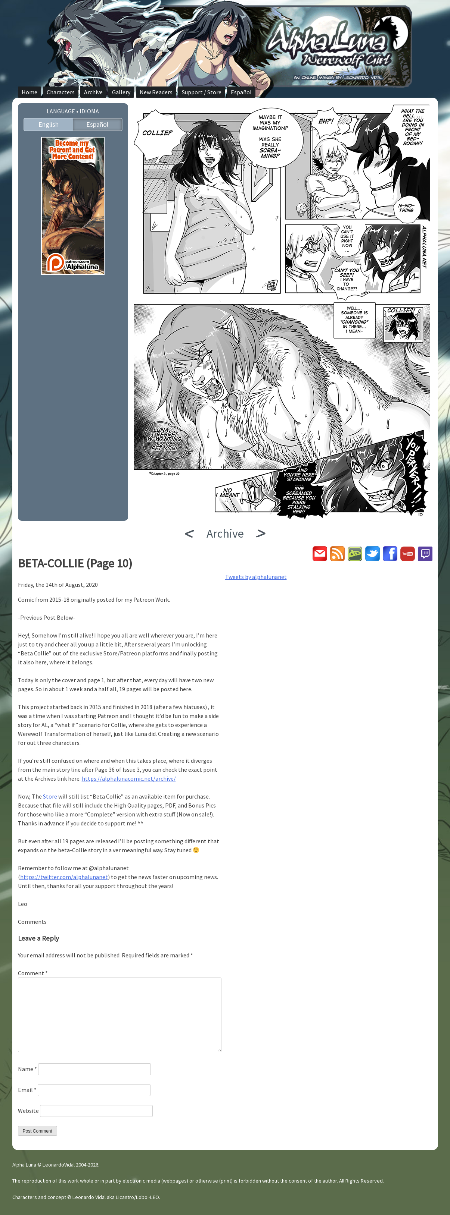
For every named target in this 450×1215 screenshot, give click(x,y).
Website (28, 1110)
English (48, 124)
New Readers (156, 92)
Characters (61, 92)
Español (241, 92)
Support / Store (201, 92)
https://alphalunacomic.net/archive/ (129, 778)
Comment (33, 973)
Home (29, 92)
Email (27, 1089)
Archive (93, 92)
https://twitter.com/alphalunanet (64, 877)
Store (50, 796)
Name (27, 1069)
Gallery (121, 92)
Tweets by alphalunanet (256, 576)
